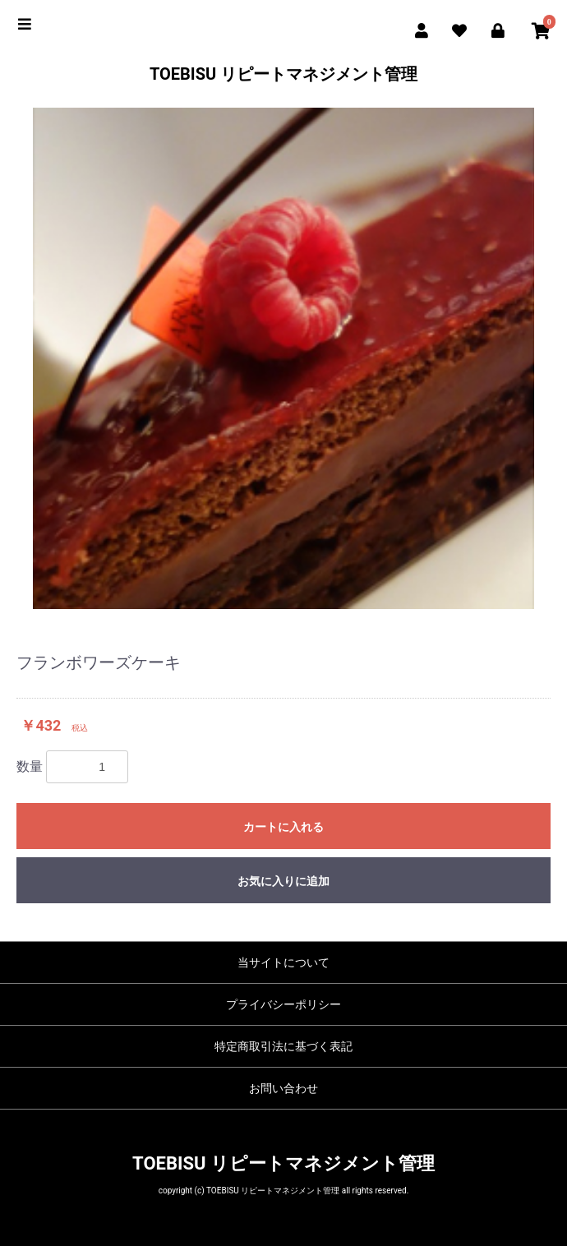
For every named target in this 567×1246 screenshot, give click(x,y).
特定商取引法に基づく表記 (283, 1046)
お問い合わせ (283, 1088)
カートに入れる (283, 826)
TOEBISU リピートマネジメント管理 (283, 74)
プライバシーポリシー (283, 1004)
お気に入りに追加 (283, 881)
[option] (283, 358)
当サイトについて (283, 962)
